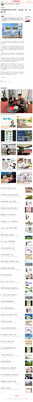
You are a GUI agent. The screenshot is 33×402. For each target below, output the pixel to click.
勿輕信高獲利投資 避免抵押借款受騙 (7, 266)
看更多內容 (16, 394)
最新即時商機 (26, 18)
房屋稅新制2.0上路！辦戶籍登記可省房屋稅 (9, 313)
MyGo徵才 (12, 397)
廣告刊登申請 (22, 397)
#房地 (4, 76)
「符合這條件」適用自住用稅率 (7, 353)
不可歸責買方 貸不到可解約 (4, 154)
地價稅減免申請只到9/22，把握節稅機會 (8, 366)
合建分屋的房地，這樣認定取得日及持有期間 (9, 193)
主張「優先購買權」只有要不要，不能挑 (8, 333)
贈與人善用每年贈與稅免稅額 (6, 273)
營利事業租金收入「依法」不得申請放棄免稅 (9, 220)
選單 (2, 1)
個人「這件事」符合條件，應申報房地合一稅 (9, 293)
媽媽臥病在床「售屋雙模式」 (6, 386)
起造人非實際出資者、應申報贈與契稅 (7, 168)
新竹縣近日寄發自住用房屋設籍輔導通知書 (22, 154)
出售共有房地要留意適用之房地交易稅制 (8, 326)
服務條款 (15, 397)
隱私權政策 (18, 397)
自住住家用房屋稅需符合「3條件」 (7, 253)
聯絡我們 (6, 397)
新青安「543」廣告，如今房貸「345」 (8, 280)
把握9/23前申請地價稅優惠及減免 (7, 300)
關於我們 (9, 397)
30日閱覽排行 (28, 16)
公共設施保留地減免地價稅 (6, 360)
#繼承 (2, 76)
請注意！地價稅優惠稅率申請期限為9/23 (8, 346)
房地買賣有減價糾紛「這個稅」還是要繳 (8, 200)
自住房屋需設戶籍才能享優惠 (6, 320)
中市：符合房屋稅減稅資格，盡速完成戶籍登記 (10, 373)
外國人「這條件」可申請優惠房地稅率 (8, 240)
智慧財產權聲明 (26, 397)
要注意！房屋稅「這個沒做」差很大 (7, 340)
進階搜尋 (7, 1)
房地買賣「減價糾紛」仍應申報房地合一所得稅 (10, 260)
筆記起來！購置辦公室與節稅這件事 (7, 306)
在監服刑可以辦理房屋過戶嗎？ (5, 127)
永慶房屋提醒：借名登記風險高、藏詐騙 (8, 380)
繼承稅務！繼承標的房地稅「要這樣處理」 (12, 3)
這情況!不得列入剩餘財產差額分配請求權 (23, 182)
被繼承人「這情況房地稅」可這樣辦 (22, 127)
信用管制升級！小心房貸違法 (5, 182)
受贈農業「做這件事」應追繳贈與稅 (7, 233)
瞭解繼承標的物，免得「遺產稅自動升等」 (9, 213)
